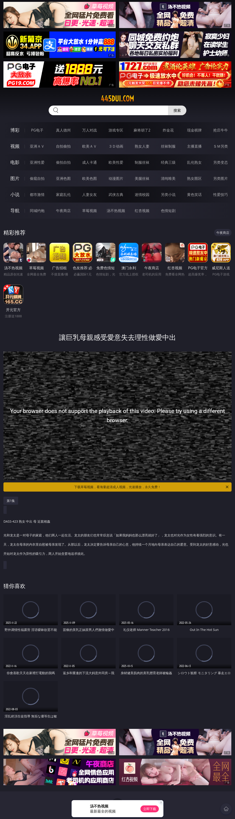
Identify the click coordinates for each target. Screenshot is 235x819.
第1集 (11, 500)
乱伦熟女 (194, 162)
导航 (15, 210)
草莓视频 (89, 210)
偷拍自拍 (63, 162)
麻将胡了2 (142, 130)
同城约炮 (37, 210)
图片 (15, 178)
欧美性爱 (116, 162)
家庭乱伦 (63, 194)
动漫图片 (116, 178)
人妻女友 (89, 194)
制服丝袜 (142, 162)
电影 (15, 162)
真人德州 (63, 130)
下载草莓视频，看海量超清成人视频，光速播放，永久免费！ (151, 487)
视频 (15, 146)
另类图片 (220, 178)
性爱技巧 (220, 194)
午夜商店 (63, 210)
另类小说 (168, 194)
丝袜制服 (168, 146)
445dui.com (117, 98)
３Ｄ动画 (116, 146)
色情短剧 (168, 210)
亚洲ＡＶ (37, 146)
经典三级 (168, 162)
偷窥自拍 (37, 178)
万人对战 (89, 130)
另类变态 (220, 162)
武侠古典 (116, 194)
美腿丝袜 (142, 178)
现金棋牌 (194, 130)
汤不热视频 (116, 210)
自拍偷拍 (63, 146)
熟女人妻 (142, 146)
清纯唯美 (168, 178)
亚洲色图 (63, 178)
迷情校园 (142, 194)
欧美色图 (89, 178)
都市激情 (37, 194)
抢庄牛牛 (220, 130)
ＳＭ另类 (220, 146)
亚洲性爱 (37, 162)
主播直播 (194, 146)
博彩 (15, 130)
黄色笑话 (194, 194)
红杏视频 (142, 210)
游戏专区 (116, 130)
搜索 (177, 110)
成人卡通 (89, 162)
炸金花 (168, 130)
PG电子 (37, 130)
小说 (15, 194)
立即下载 (149, 809)
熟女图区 (194, 178)
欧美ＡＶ (89, 146)
